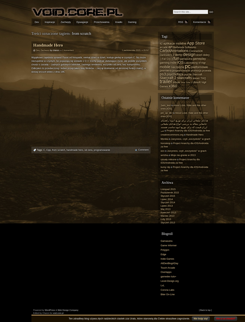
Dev (37, 22)
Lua (186, 62)
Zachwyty (66, 22)
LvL (163, 285)
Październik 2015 (170, 192)
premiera (166, 70)
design (189, 54)
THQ (203, 78)
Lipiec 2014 (167, 199)
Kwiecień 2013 (168, 212)
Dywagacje (82, 22)
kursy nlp (165, 167)
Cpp (48, 150)
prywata (206, 70)
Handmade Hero (48, 45)
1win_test (166, 105)
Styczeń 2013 (168, 222)
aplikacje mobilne (174, 43)
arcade (164, 47)
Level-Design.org (170, 281)
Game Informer (169, 245)
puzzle (188, 74)
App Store (196, 43)
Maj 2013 (166, 209)
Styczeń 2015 (168, 196)
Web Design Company (68, 310)
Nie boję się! (201, 318)
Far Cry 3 (167, 58)
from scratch (58, 150)
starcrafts (184, 78)
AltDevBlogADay (169, 263)
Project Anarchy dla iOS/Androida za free (188, 130)
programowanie (102, 150)
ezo (163, 150)
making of (195, 62)
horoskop (166, 143)
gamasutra (186, 58)
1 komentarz (68, 50)
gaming (165, 62)
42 (161, 43)
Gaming (132, 22)
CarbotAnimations (174, 51)
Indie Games (167, 258)
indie (173, 62)
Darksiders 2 (167, 54)
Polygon (165, 249)
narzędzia (177, 67)
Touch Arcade (168, 267)
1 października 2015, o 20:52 (135, 50)
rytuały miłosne (169, 159)
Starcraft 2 (168, 78)
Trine (183, 82)
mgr (203, 62)
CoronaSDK (196, 51)
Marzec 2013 (167, 215)
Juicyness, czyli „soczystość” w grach (190, 139)
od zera (88, 150)
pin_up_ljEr (167, 112)
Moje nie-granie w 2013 (183, 155)
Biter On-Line (168, 294)
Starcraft (197, 74)
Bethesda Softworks (184, 47)
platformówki (199, 67)
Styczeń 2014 (168, 202)
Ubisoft (197, 82)
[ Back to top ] (205, 310)
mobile (165, 67)
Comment (143, 149)
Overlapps (166, 272)
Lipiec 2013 (167, 205)
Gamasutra (166, 241)
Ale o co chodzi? (225, 318)
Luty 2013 (166, 219)
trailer (166, 81)
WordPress (50, 310)
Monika (164, 139)
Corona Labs (167, 289)
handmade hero (74, 150)
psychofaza (174, 74)
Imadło (118, 22)
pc (187, 66)
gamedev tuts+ (168, 276)
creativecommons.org (172, 134)
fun (176, 58)
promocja (196, 70)
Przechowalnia (101, 22)
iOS (180, 62)
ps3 (163, 74)
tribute (176, 82)
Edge (163, 254)
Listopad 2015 (168, 189)
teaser (196, 78)
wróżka (164, 155)
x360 (173, 86)
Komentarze (199, 22)
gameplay (199, 58)
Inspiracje (50, 22)
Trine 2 (189, 82)
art (170, 47)
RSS (180, 22)
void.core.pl (58, 313)
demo (178, 54)
